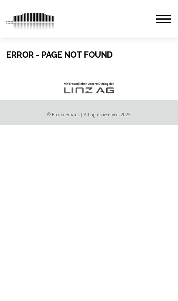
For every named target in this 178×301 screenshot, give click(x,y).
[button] (164, 19)
